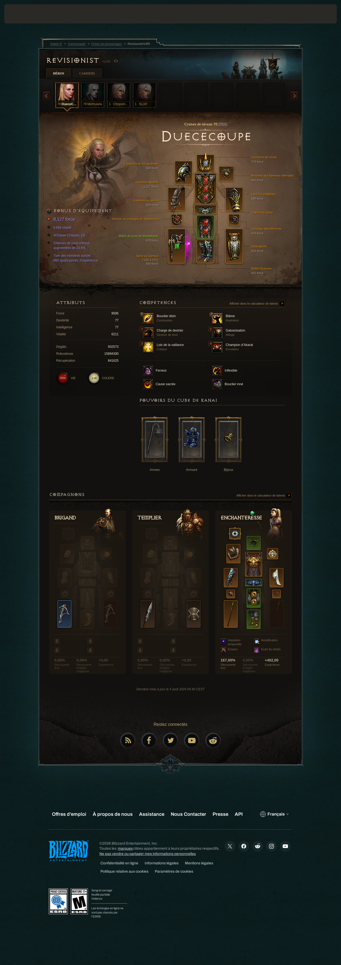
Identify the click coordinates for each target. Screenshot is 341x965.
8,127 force (61, 219)
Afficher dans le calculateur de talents (257, 303)
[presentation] (20, 13)
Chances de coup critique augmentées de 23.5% (69, 245)
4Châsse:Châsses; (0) (66, 235)
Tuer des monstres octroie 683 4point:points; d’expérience (73, 257)
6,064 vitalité (59, 227)
